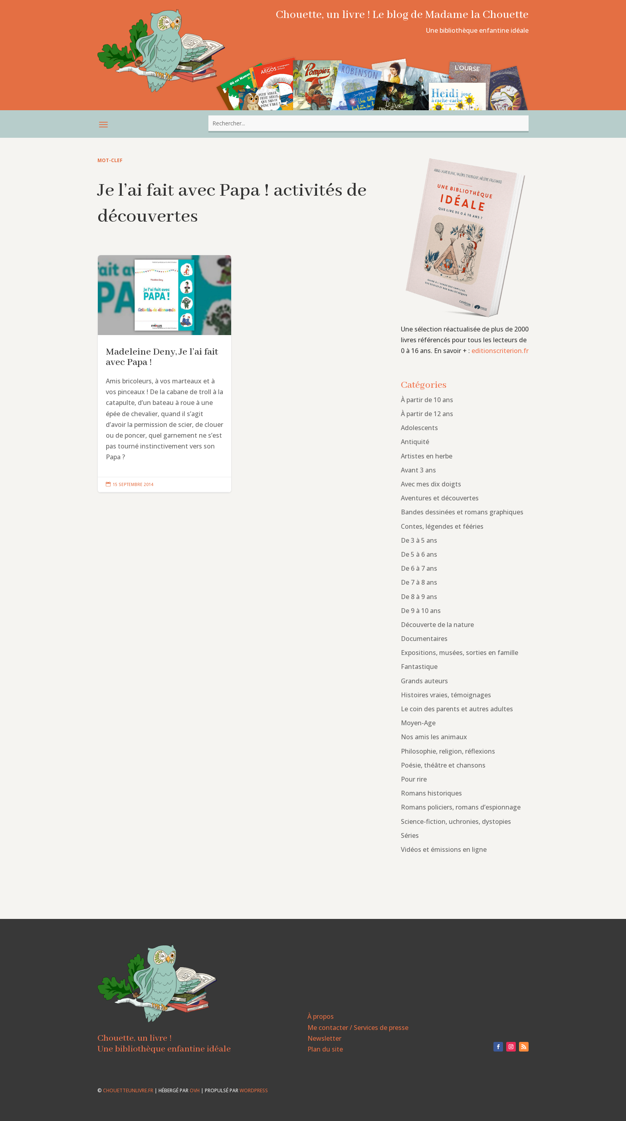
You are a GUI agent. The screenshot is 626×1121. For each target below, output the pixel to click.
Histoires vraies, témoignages (446, 694)
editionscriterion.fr (500, 350)
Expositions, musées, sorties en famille (459, 652)
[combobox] (368, 123)
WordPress (254, 1090)
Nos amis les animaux (434, 736)
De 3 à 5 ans (419, 540)
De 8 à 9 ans (419, 596)
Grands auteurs (424, 681)
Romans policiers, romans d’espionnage (461, 807)
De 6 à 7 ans (419, 568)
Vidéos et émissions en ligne (444, 849)
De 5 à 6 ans (419, 554)
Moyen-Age (418, 722)
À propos (320, 1016)
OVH (195, 1090)
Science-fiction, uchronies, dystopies (456, 821)
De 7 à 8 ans (419, 582)
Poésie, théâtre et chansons (443, 765)
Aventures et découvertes (440, 498)
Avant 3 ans (418, 470)
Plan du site (325, 1049)
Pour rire (414, 779)
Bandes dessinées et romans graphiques (462, 512)
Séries (410, 835)
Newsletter (324, 1038)
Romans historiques (431, 793)
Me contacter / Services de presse (357, 1027)
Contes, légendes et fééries (442, 526)
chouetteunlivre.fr (128, 1090)
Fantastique (419, 666)
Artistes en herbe (426, 456)
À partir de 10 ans (427, 399)
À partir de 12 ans (427, 413)
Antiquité (415, 441)
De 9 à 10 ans (421, 610)
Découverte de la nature (437, 624)
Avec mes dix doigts (431, 484)
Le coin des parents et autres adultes (457, 708)
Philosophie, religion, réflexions (448, 751)
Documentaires (424, 638)
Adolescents (419, 427)
